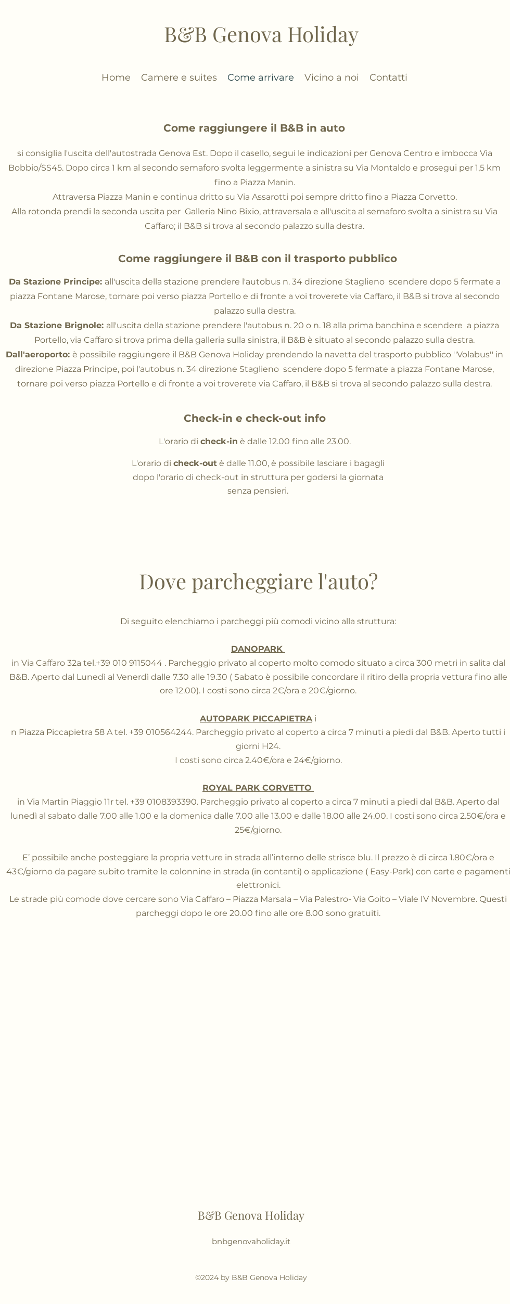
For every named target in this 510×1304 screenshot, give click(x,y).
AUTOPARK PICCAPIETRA (256, 719)
